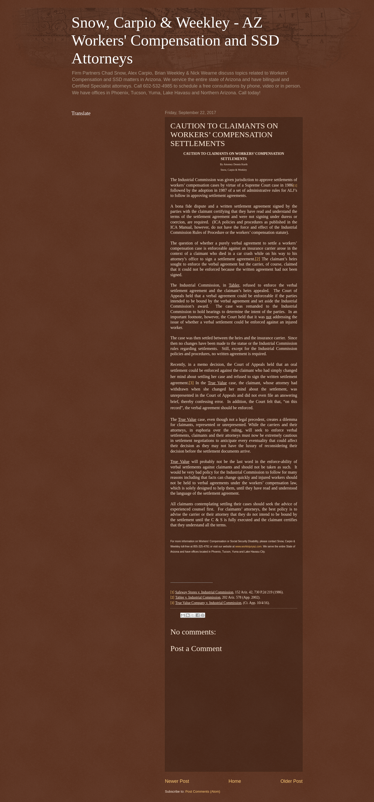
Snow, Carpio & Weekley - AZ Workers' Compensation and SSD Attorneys (175, 40)
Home (235, 781)
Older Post (291, 781)
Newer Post (177, 781)
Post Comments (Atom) (202, 791)
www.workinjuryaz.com (248, 546)
